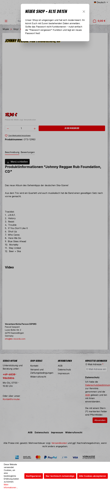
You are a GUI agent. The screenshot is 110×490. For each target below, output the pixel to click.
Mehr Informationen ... (11, 486)
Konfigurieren (33, 476)
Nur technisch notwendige (60, 476)
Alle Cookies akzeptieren (92, 476)
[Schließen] (84, 11)
